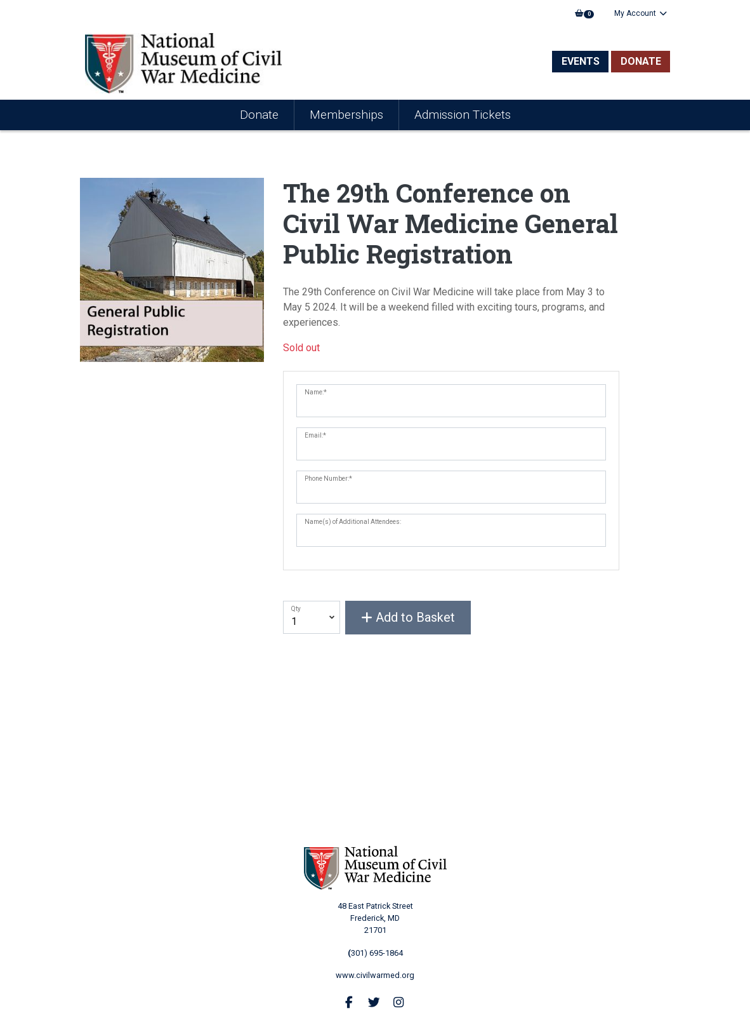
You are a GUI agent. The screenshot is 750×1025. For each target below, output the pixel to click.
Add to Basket (408, 617)
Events (581, 61)
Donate (641, 61)
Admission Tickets (462, 114)
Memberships (346, 114)
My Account (641, 13)
